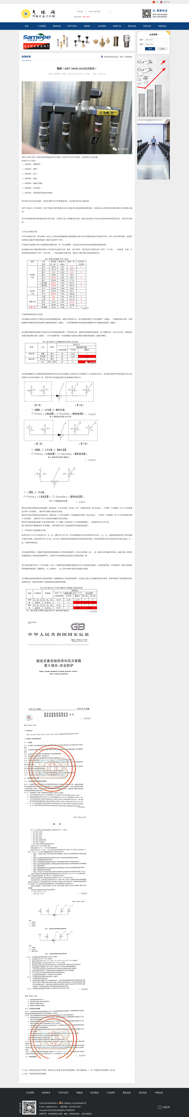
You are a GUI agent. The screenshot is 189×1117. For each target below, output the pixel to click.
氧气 (88, 17)
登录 (150, 49)
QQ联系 (166, 1107)
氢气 (84, 17)
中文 (157, 2)
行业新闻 (42, 26)
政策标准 (57, 26)
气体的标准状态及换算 (37, 1074)
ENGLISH (166, 2)
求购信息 (162, 26)
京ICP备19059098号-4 (49, 1103)
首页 (27, 26)
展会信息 (132, 26)
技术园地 (102, 26)
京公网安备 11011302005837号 (74, 1103)
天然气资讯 (72, 26)
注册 (162, 49)
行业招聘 (111, 1093)
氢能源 (87, 26)
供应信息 (147, 26)
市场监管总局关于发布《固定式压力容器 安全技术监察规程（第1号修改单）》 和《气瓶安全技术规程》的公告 (72, 1070)
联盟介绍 (117, 26)
